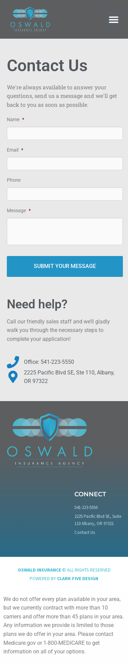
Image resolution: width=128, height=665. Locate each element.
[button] (113, 19)
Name (15, 119)
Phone (13, 180)
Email (15, 150)
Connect (90, 494)
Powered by (64, 578)
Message (19, 210)
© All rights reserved (64, 570)
